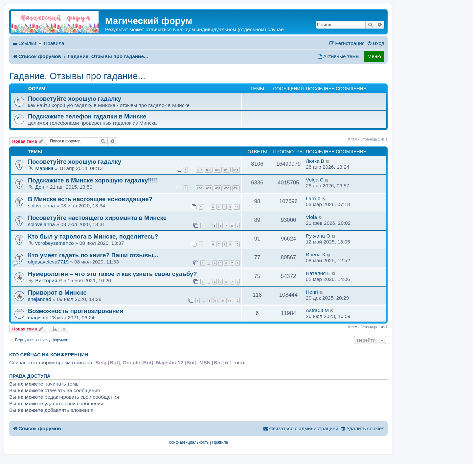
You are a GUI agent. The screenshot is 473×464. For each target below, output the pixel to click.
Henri (312, 292)
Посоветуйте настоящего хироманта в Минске (97, 217)
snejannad (39, 299)
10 (236, 207)
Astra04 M (317, 310)
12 (236, 300)
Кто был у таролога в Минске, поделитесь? (93, 236)
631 (208, 188)
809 (217, 170)
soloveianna (41, 205)
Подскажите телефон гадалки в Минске (87, 116)
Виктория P (48, 280)
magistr (36, 317)
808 (208, 170)
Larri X (313, 198)
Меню (374, 56)
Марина (44, 168)
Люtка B (315, 161)
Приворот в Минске (57, 292)
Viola (311, 217)
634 (236, 188)
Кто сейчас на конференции (48, 354)
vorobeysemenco (54, 243)
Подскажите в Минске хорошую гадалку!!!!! (93, 180)
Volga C (315, 179)
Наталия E (318, 273)
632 (217, 188)
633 (226, 188)
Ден (39, 187)
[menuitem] (375, 43)
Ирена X (316, 254)
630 (199, 188)
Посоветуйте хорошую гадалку (74, 98)
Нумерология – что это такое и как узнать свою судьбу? (112, 273)
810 (226, 170)
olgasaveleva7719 (48, 261)
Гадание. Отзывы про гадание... (77, 76)
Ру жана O (318, 236)
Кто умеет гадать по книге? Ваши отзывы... (93, 255)
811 (236, 170)
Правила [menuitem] (54, 43)
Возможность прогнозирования (75, 310)
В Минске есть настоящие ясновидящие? (90, 199)
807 (199, 170)
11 (229, 300)
